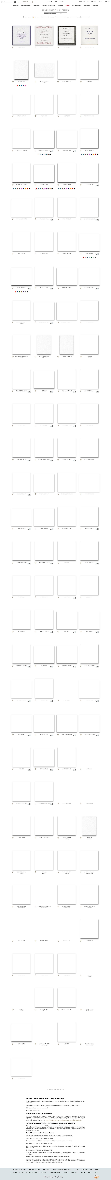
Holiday (67, 5)
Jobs (91, 1169)
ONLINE (50, 13)
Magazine (82, 1172)
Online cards (36, 5)
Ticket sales (84, 1169)
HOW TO (82, 1)
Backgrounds (86, 5)
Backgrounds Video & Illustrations (62, 1169)
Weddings (60, 5)
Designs (96, 1172)
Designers (95, 5)
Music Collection (76, 5)
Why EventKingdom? (34, 1169)
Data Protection (32, 1172)
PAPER (61, 13)
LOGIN (100, 1)
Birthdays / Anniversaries (49, 5)
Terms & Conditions (55, 1172)
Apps (77, 1169)
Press (96, 1169)
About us (23, 1169)
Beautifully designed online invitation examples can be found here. (64, 1120)
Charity (66, 1172)
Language (74, 1172)
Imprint (23, 1172)
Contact (43, 1172)
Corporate (16, 5)
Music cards (46, 1169)
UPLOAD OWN (25, 1)
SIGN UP (107, 1)
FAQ (88, 1)
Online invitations (25, 5)
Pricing (93, 1)
